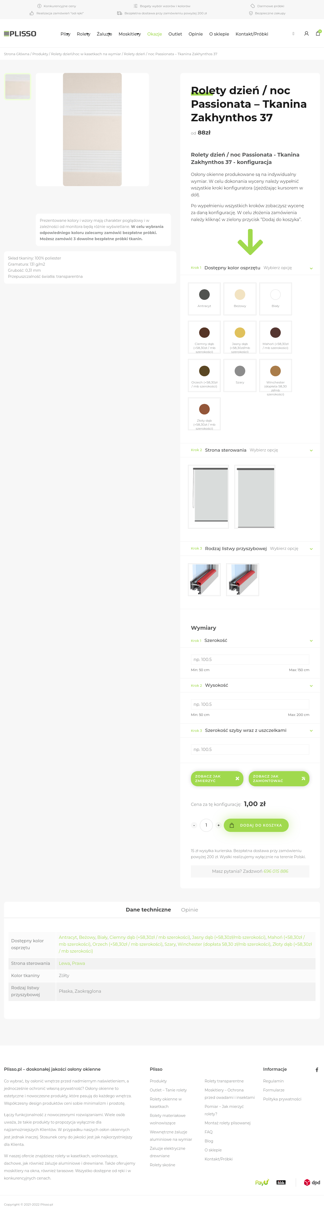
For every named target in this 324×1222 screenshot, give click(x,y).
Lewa (64, 971)
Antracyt (68, 945)
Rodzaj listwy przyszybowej (236, 553)
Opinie (207, 34)
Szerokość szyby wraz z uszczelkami (238, 736)
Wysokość (209, 691)
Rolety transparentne (224, 1089)
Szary (170, 952)
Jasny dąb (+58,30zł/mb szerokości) (228, 945)
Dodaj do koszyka (263, 831)
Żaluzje (103, 34)
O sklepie (231, 34)
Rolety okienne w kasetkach (166, 1111)
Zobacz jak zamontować (279, 784)
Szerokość (209, 646)
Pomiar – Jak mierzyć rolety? (224, 1119)
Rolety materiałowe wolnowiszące (168, 1128)
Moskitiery (135, 34)
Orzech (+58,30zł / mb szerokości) (128, 952)
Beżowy (87, 945)
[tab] (148, 917)
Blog (209, 1149)
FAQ (209, 1140)
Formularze (273, 1098)
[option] (20, 87)
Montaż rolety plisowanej (228, 1131)
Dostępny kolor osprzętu (232, 267)
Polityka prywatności (282, 1107)
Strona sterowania (226, 455)
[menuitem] (55, 33)
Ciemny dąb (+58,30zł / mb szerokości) (150, 945)
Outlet (187, 34)
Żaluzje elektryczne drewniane (167, 1161)
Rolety (76, 34)
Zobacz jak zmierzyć (217, 784)
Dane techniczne (147, 917)
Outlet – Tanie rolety (168, 1098)
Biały (102, 945)
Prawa (78, 971)
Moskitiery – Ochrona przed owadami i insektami (230, 1102)
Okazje (166, 34)
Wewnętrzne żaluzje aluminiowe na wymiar (171, 1144)
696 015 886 (276, 877)
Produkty (158, 1089)
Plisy (52, 34)
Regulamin (273, 1089)
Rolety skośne (162, 1173)
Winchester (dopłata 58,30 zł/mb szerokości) (224, 952)
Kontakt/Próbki (263, 34)
